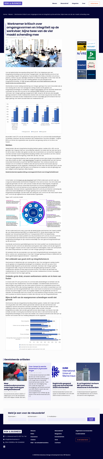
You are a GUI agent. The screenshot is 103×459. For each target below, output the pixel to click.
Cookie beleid (80, 434)
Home (5, 14)
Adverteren (94, 3)
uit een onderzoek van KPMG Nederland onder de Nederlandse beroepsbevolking (31, 82)
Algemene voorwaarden (84, 431)
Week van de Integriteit (25, 180)
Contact (58, 443)
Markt (7, 37)
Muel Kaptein (30, 160)
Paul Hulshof (39, 89)
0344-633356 (9, 442)
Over (83, 3)
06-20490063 (20, 442)
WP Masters (66, 455)
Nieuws (54, 3)
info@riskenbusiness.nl (12, 439)
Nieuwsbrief (64, 3)
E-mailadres (52, 416)
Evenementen (59, 437)
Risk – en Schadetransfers (39, 443)
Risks (32, 434)
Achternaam (33, 416)
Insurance (34, 437)
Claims (33, 440)
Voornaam (12, 416)
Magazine (75, 3)
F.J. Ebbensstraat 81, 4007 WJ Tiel (15, 436)
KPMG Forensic (51, 185)
